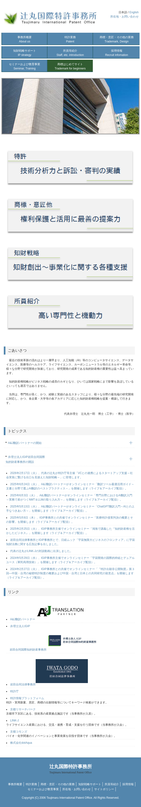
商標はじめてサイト (70, 66)
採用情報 (116, 53)
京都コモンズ (18, 731)
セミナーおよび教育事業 (24, 66)
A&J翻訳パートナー (48, 619)
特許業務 (70, 39)
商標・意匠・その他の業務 (117, 39)
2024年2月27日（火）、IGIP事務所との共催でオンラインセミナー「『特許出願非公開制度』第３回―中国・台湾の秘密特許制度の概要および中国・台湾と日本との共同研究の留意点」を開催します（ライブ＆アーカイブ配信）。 (70, 573)
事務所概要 (24, 39)
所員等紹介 (70, 53)
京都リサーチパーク (23, 709)
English (134, 12)
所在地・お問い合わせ (124, 16)
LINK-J (14, 720)
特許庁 (14, 691)
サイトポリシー (104, 789)
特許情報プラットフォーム (27, 698)
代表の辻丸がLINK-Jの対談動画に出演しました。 (41, 551)
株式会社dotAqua (21, 742)
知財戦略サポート (24, 53)
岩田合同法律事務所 (49, 684)
